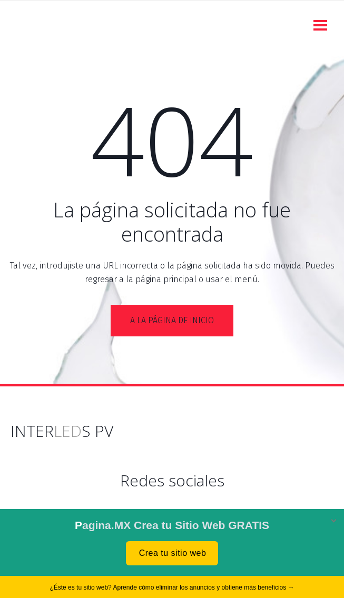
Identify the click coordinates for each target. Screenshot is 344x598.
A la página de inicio (172, 320)
